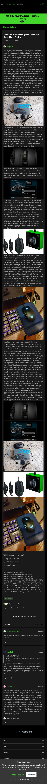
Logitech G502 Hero (12, 559)
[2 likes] (11, 604)
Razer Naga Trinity (11, 562)
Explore (23, 746)
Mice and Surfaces (9, 27)
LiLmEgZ (10, 652)
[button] (2, 5)
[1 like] (11, 718)
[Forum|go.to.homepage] (14, 4)
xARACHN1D (11, 686)
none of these (10, 565)
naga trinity (8, 598)
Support (23, 752)
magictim (10, 47)
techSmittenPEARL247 (14, 631)
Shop (23, 740)
